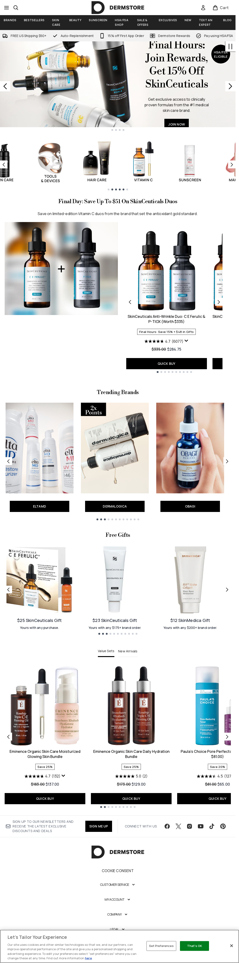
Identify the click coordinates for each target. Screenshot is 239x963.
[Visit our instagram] (189, 826)
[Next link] (227, 461)
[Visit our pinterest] (223, 826)
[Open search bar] (16, 7)
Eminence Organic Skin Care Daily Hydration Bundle (131, 754)
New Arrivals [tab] (127, 651)
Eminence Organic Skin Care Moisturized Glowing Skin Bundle (45, 754)
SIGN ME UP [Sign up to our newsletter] (98, 826)
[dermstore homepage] (118, 7)
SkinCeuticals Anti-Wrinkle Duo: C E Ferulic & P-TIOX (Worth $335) (166, 319)
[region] (119, 946)
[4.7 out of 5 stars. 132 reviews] (42, 776)
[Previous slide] (5, 86)
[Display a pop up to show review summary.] (186, 341)
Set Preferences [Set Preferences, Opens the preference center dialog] (161, 946)
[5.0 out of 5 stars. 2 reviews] (131, 776)
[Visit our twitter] (178, 826)
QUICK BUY (167, 363)
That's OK (194, 946)
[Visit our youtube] (200, 826)
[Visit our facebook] (167, 826)
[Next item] (232, 164)
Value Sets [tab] (106, 651)
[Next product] (218, 302)
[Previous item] (3, 164)
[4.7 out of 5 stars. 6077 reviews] (163, 341)
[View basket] (221, 7)
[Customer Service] (118, 884)
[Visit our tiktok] (211, 826)
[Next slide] (230, 86)
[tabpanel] (118, 736)
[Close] (231, 946)
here (88, 958)
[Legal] (118, 929)
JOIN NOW (176, 124)
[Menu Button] (6, 7)
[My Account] (118, 899)
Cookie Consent (118, 870)
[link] (203, 7)
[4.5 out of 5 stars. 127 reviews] (215, 776)
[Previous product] (130, 302)
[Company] (117, 914)
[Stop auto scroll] (230, 46)
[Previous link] (8, 461)
